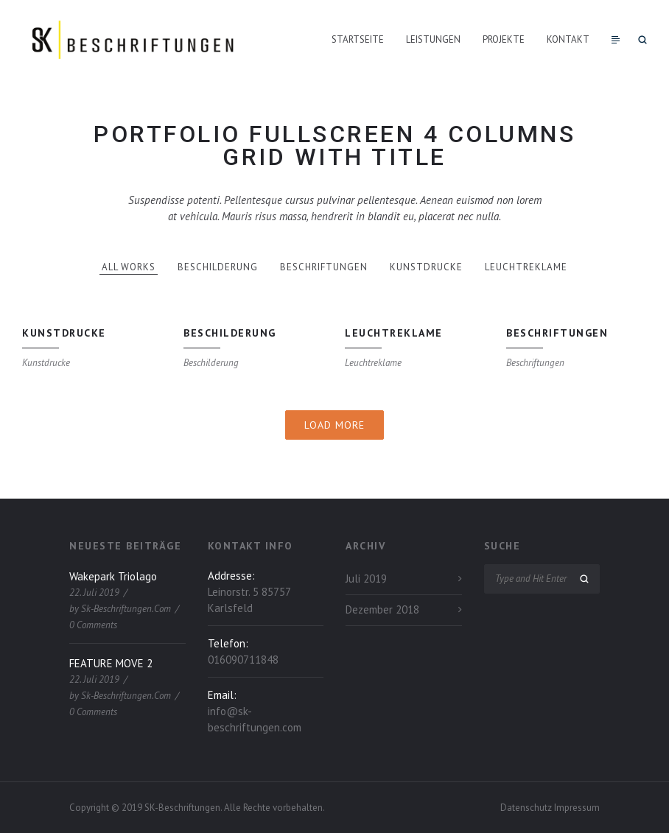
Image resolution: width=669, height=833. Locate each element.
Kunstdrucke (426, 267)
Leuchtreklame (526, 267)
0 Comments (93, 625)
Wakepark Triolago (113, 576)
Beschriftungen (324, 267)
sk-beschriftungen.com (126, 608)
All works (128, 267)
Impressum (577, 807)
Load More (334, 425)
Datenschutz (527, 807)
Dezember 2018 (382, 609)
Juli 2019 (366, 579)
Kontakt (568, 39)
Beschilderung (218, 267)
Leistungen (433, 39)
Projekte (504, 39)
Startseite (358, 39)
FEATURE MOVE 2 (111, 663)
